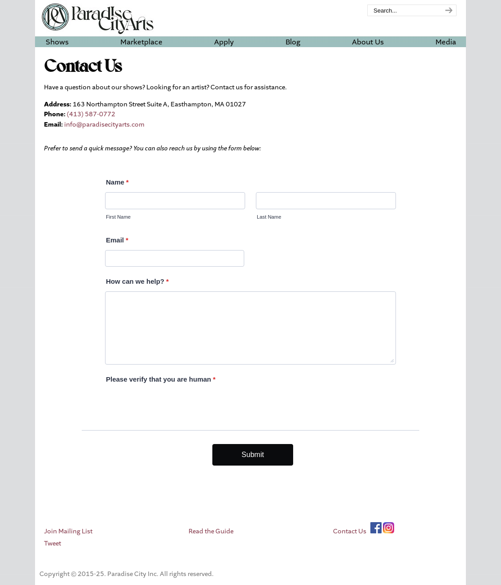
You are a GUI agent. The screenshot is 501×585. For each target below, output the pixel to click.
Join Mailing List (68, 531)
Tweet (52, 543)
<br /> (250, 318)
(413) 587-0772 (91, 114)
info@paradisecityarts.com (104, 124)
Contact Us (349, 531)
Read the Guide (211, 531)
